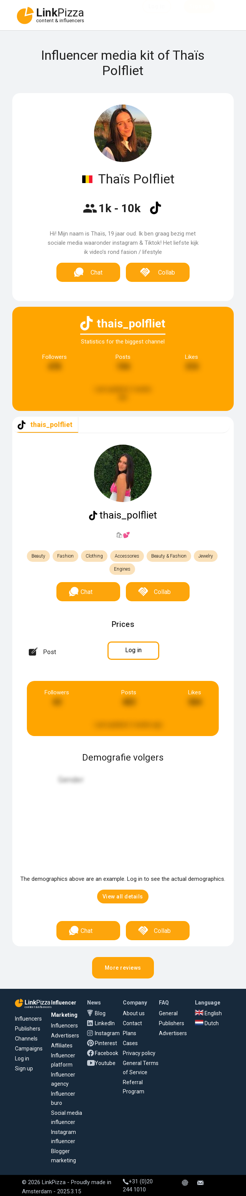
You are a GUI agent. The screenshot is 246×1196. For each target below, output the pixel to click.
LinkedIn (105, 1023)
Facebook (106, 1053)
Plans (129, 1033)
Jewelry (205, 556)
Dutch (207, 1023)
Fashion (65, 556)
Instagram (107, 1033)
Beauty (38, 556)
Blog (100, 1013)
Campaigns (29, 1048)
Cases (130, 1043)
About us (134, 1013)
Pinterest (106, 1043)
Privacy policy (139, 1053)
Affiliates (62, 1045)
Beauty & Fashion (169, 556)
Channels (26, 1039)
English (208, 1013)
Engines (122, 569)
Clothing (94, 556)
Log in (22, 1058)
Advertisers (65, 1035)
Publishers (27, 1029)
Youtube (105, 1063)
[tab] (45, 425)
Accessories (127, 556)
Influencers (28, 1019)
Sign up (24, 1068)
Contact (132, 1023)
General (168, 1013)
